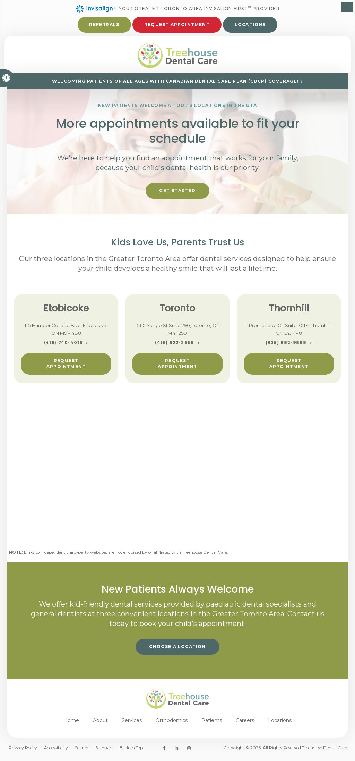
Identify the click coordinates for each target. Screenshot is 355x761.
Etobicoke (66, 311)
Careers (245, 723)
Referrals (104, 25)
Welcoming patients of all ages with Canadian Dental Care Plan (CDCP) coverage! (175, 84)
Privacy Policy (23, 750)
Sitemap (103, 750)
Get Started (177, 193)
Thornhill (289, 311)
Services (132, 723)
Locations (250, 25)
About (100, 723)
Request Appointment (66, 366)
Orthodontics (172, 723)
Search (81, 750)
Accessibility (56, 750)
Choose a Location (177, 649)
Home (71, 723)
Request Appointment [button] (177, 25)
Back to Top (131, 750)
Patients (211, 723)
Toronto (177, 311)
